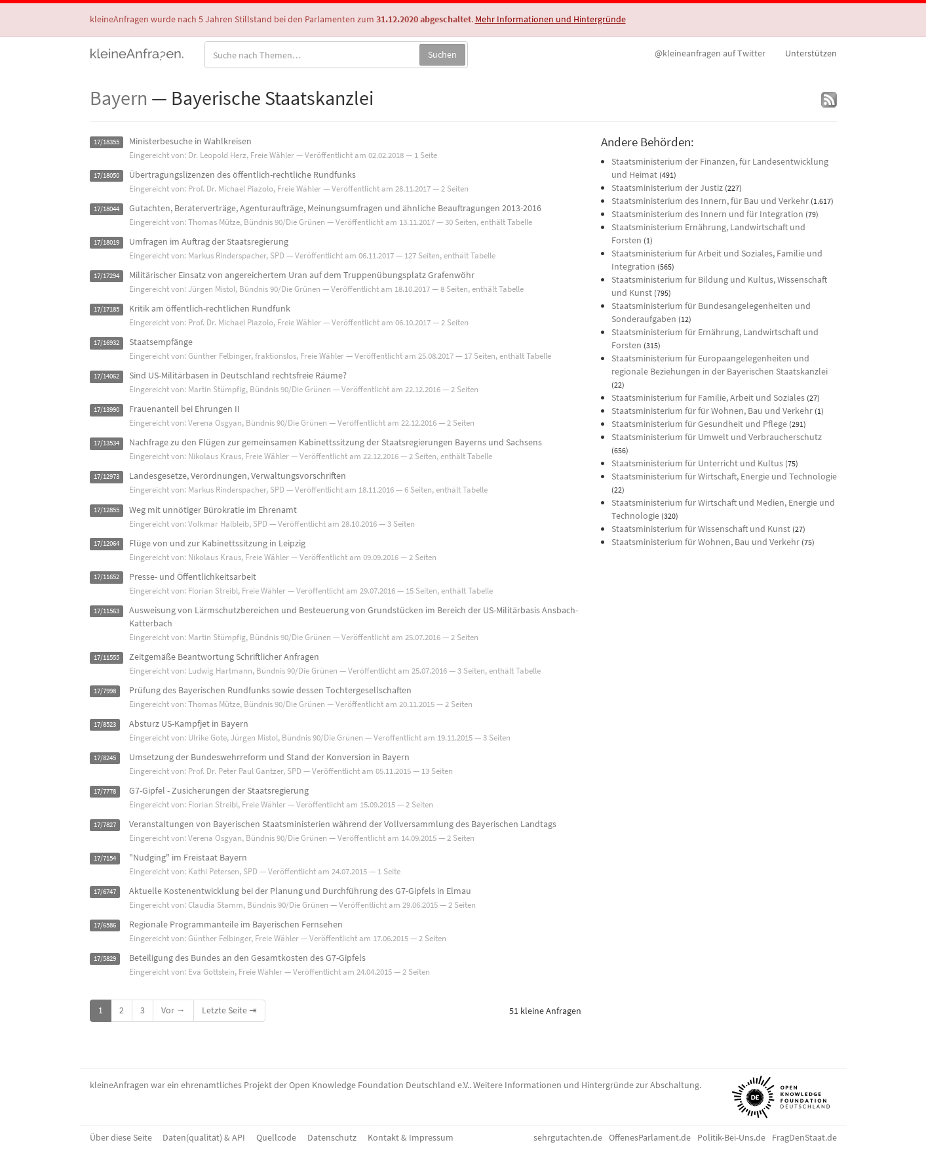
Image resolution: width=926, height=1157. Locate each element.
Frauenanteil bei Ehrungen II (184, 409)
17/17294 (106, 276)
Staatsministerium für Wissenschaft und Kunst (700, 529)
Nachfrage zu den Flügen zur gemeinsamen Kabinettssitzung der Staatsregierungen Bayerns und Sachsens (335, 442)
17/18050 (106, 175)
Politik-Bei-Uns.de (731, 1137)
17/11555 (106, 657)
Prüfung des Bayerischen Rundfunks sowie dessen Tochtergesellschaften (270, 690)
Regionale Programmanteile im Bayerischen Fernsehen (236, 924)
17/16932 (106, 342)
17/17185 (106, 309)
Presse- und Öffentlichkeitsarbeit (192, 576)
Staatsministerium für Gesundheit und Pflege (699, 424)
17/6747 (105, 891)
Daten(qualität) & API (204, 1137)
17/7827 (105, 825)
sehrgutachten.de (567, 1137)
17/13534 (106, 443)
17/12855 (106, 510)
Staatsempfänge (161, 342)
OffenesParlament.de (650, 1137)
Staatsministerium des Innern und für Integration (707, 214)
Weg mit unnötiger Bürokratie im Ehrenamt (213, 510)
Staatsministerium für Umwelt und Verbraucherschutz (716, 437)
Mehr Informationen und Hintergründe (550, 19)
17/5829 (105, 958)
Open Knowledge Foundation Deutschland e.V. (379, 1085)
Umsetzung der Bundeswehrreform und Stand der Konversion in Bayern (269, 757)
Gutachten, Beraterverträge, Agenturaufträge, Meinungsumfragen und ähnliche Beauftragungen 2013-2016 (335, 208)
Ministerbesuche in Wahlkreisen (190, 141)
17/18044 (106, 209)
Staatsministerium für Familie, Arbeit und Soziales (708, 397)
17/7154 (105, 858)
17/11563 (106, 611)
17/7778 (105, 791)
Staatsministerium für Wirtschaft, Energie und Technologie (724, 476)
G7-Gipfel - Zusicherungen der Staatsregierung (219, 790)
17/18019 (106, 242)
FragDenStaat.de (804, 1137)
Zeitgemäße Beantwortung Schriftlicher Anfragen (224, 656)
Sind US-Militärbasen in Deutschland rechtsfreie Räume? (238, 375)
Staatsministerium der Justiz (667, 187)
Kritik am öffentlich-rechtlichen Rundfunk (209, 308)
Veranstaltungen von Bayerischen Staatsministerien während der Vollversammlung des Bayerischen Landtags (342, 824)
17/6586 (105, 925)
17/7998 (105, 691)
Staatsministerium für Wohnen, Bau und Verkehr (705, 542)
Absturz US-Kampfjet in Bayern (188, 723)
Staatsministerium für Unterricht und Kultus (697, 463)
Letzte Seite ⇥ (229, 1010)
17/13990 (106, 409)
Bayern (118, 97)
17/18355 (106, 142)
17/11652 (106, 577)
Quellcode (276, 1137)
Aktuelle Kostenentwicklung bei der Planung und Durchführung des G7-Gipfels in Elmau (300, 891)
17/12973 (106, 476)
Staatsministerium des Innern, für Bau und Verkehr (710, 201)
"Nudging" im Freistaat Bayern (188, 857)
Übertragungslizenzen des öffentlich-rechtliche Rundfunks (242, 174)
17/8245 (105, 758)
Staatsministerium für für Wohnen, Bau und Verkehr (712, 410)
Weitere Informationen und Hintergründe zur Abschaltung (586, 1085)
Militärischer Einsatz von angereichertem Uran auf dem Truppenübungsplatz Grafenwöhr (301, 275)
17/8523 (105, 724)
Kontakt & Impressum (410, 1137)
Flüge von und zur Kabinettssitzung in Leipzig (217, 543)
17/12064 (106, 544)
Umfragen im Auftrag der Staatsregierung (208, 241)
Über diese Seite (121, 1137)
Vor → (173, 1010)
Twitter (710, 53)
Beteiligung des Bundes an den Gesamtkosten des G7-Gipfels (247, 958)
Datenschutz (332, 1137)
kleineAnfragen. (137, 53)
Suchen (442, 54)
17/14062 (106, 376)
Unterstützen (811, 53)
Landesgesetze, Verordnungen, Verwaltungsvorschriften (237, 475)
